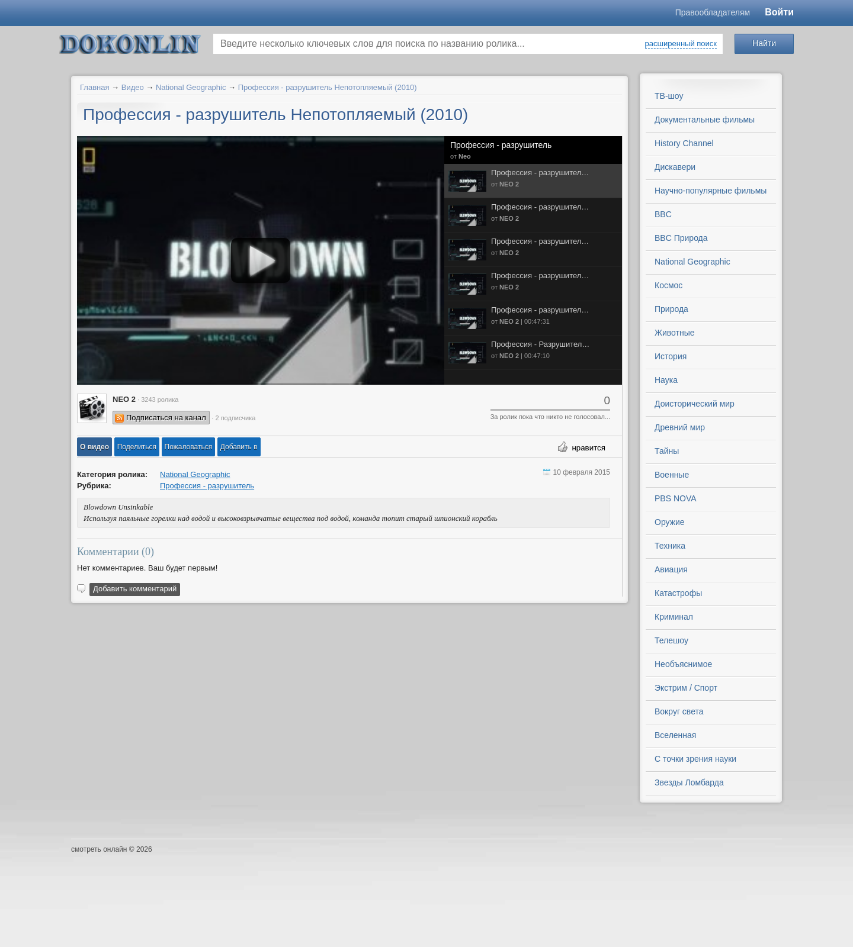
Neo (464, 156)
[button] (94, 446)
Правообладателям (712, 12)
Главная (94, 87)
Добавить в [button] (239, 447)
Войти (779, 12)
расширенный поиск (681, 43)
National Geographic (191, 87)
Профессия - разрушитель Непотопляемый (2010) (327, 87)
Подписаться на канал (166, 417)
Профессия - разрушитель (500, 145)
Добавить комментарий (135, 588)
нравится (588, 447)
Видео (132, 87)
